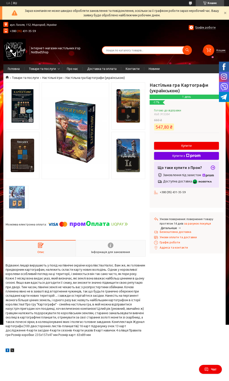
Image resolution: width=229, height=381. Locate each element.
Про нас (72, 68)
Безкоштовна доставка (175, 232)
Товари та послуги (42, 68)
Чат (210, 369)
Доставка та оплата (102, 68)
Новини (154, 68)
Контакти (133, 68)
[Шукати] (187, 50)
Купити (186, 145)
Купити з (186, 156)
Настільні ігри (52, 78)
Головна (14, 68)
